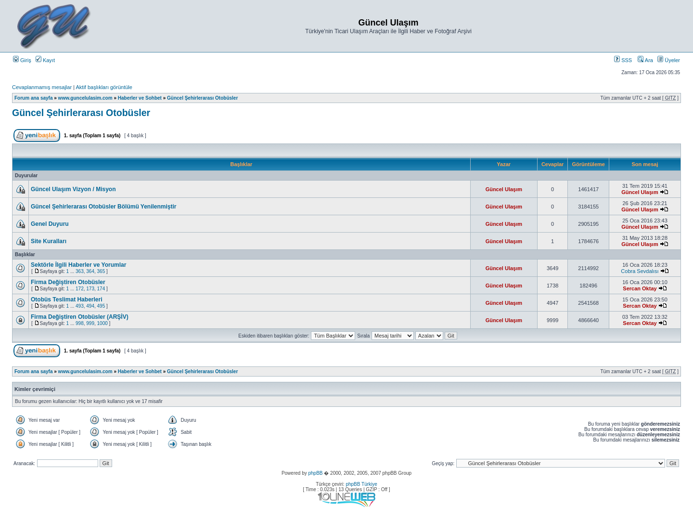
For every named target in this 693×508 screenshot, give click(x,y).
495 (101, 306)
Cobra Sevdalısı (639, 271)
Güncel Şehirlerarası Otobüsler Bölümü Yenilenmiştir (104, 206)
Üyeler (668, 60)
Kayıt (45, 60)
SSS (623, 60)
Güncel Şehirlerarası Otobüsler (202, 98)
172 (80, 288)
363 (80, 271)
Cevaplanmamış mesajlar (42, 87)
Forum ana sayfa (33, 98)
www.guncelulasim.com (85, 98)
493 (80, 306)
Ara (645, 60)
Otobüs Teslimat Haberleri (66, 299)
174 (101, 288)
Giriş (22, 60)
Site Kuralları (48, 241)
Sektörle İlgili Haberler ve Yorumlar (78, 264)
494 (90, 306)
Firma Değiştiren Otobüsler (68, 282)
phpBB (315, 473)
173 (90, 288)
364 (90, 271)
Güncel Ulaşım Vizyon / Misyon (73, 189)
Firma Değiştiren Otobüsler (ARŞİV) (79, 316)
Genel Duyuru (50, 224)
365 (101, 271)
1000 (102, 323)
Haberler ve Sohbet (140, 98)
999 (90, 323)
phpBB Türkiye (361, 484)
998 (80, 323)
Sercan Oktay (639, 288)
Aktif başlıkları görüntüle (104, 87)
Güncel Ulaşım (504, 189)
